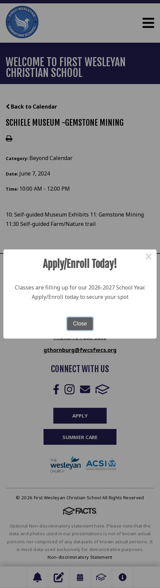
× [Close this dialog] (148, 257)
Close (80, 323)
